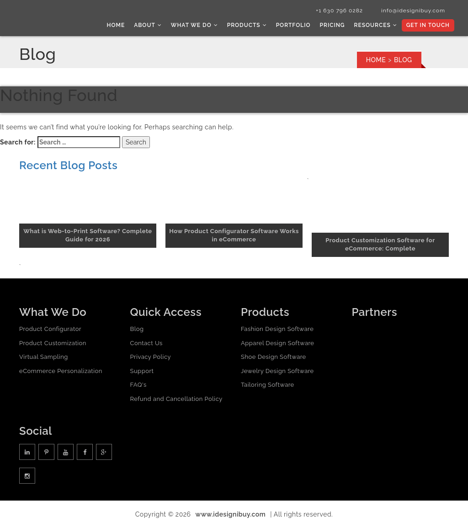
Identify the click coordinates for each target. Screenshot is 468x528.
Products (247, 25)
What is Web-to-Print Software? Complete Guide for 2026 (87, 235)
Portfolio (293, 25)
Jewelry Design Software (277, 371)
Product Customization (52, 343)
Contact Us (146, 343)
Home (116, 25)
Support (142, 371)
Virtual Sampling (43, 356)
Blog (137, 328)
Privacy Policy (150, 356)
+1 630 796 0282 (339, 10)
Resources (375, 25)
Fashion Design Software (277, 328)
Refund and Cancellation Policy (176, 398)
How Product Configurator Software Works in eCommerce (234, 235)
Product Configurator (50, 328)
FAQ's (138, 384)
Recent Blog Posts (68, 165)
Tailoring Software (267, 384)
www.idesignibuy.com (231, 514)
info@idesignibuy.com (413, 10)
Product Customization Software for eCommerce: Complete (380, 244)
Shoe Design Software (273, 356)
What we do (194, 25)
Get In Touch (428, 25)
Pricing (332, 25)
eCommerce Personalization (60, 371)
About (148, 25)
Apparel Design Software (277, 343)
